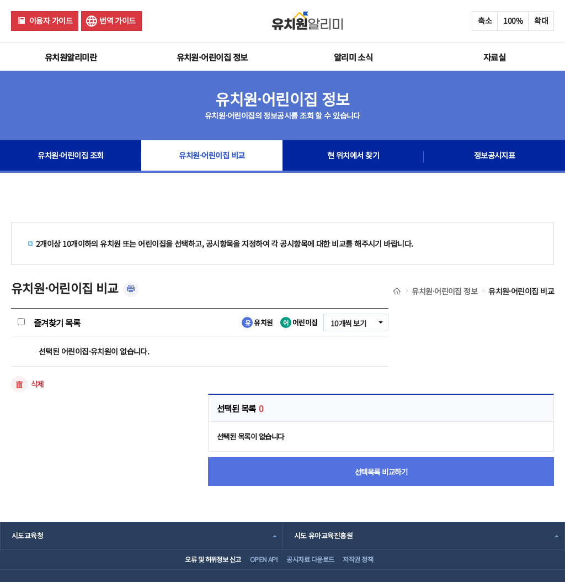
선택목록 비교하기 (479, 386)
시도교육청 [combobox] (27, 453)
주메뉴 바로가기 (0, 0)
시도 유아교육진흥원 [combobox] (323, 453)
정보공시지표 (494, 157)
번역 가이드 (117, 20)
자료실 (494, 57)
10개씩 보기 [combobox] (347, 323)
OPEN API (256, 480)
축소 (485, 20)
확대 (541, 20)
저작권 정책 (371, 480)
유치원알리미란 (71, 57)
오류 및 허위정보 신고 (194, 480)
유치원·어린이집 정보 (212, 57)
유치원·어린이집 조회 (70, 157)
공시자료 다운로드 (312, 480)
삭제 (38, 384)
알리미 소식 (353, 57)
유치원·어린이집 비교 (212, 157)
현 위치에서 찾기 (353, 157)
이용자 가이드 (50, 20)
